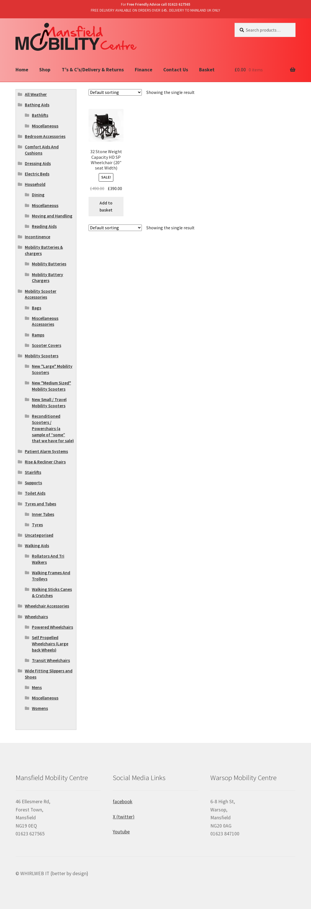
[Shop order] (115, 92)
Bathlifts (40, 115)
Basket (207, 70)
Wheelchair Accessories (47, 606)
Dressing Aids (38, 163)
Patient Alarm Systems (46, 451)
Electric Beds (37, 174)
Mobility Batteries (49, 264)
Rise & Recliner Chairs (45, 462)
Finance (143, 70)
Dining (38, 194)
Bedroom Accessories (45, 136)
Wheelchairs (36, 616)
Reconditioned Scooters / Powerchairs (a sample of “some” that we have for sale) (53, 428)
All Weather (36, 94)
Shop (44, 70)
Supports (33, 482)
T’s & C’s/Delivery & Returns (93, 70)
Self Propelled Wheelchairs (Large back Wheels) (50, 644)
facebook (122, 801)
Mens (37, 687)
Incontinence (37, 236)
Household (35, 184)
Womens (40, 708)
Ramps (38, 335)
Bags (36, 308)
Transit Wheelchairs (51, 660)
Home (22, 70)
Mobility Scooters (41, 355)
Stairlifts (33, 472)
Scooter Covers (46, 345)
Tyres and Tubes (40, 504)
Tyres (37, 524)
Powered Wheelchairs (52, 627)
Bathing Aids (37, 104)
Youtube (121, 832)
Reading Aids (44, 226)
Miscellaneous (45, 126)
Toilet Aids (35, 493)
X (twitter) (123, 817)
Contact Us (175, 70)
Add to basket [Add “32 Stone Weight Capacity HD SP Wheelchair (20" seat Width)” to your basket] (106, 206)
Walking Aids (37, 545)
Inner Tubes (43, 514)
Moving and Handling (52, 216)
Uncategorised (39, 535)
